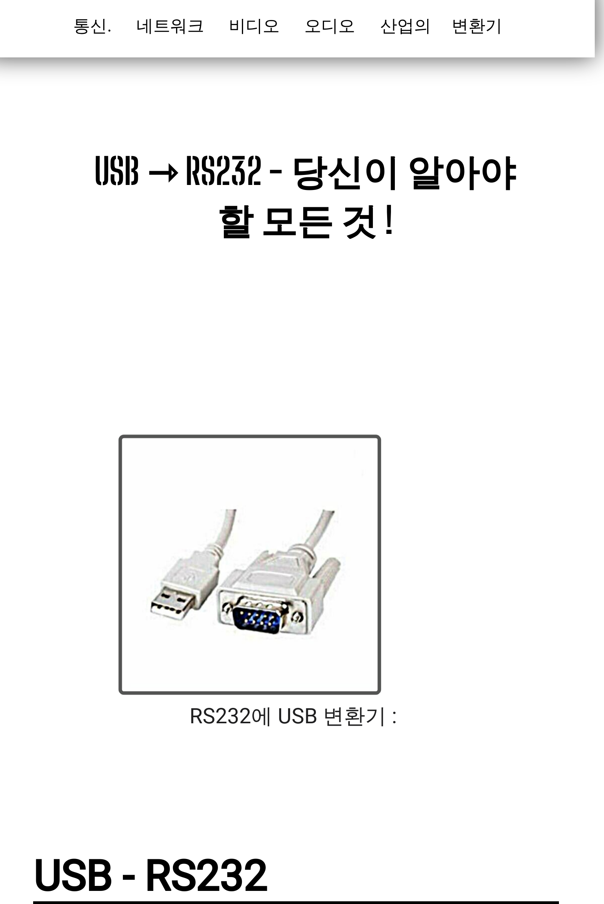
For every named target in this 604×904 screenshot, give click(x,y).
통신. (94, 26)
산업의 (408, 26)
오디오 (332, 26)
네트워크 (172, 26)
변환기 (481, 26)
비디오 (256, 26)
